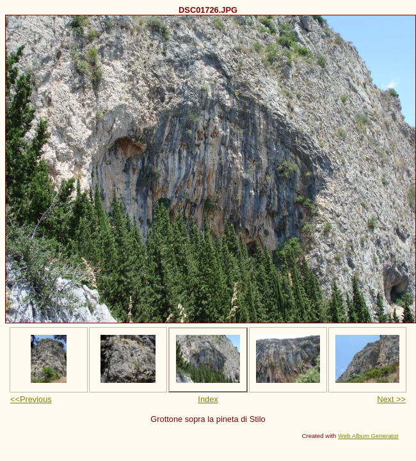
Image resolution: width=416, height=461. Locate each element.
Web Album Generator (368, 435)
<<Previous (31, 399)
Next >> (391, 399)
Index (208, 399)
